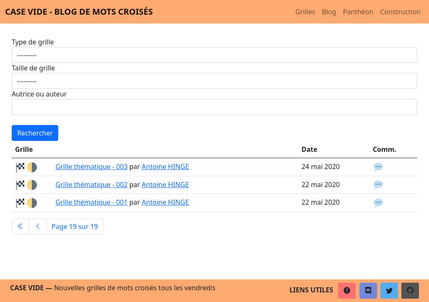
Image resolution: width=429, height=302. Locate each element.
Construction (400, 11)
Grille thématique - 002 (92, 184)
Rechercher (35, 133)
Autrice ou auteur (39, 94)
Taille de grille (33, 68)
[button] (347, 291)
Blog (329, 11)
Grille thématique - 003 (92, 166)
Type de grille (33, 42)
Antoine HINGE (165, 166)
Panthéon (358, 11)
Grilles (305, 11)
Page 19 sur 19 (75, 226)
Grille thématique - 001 (92, 202)
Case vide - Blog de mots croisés (79, 11)
